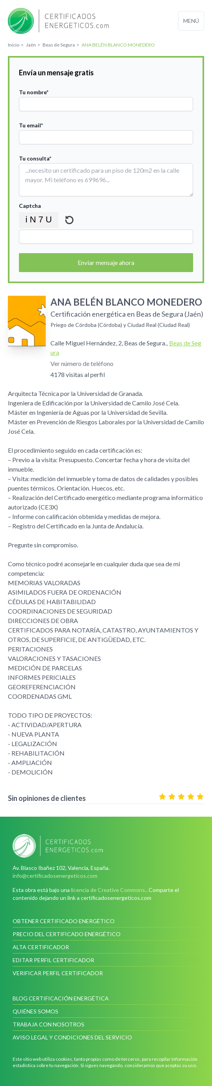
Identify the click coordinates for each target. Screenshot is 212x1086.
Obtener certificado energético (64, 921)
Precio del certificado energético (67, 934)
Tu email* (31, 125)
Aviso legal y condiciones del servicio (72, 1037)
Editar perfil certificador (53, 960)
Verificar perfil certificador (58, 973)
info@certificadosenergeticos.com (55, 875)
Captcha (30, 205)
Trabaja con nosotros (48, 1024)
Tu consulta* (35, 158)
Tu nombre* (33, 92)
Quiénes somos (35, 1011)
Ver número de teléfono (81, 363)
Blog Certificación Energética (61, 998)
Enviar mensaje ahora (106, 262)
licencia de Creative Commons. (108, 889)
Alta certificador (41, 947)
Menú (191, 20)
